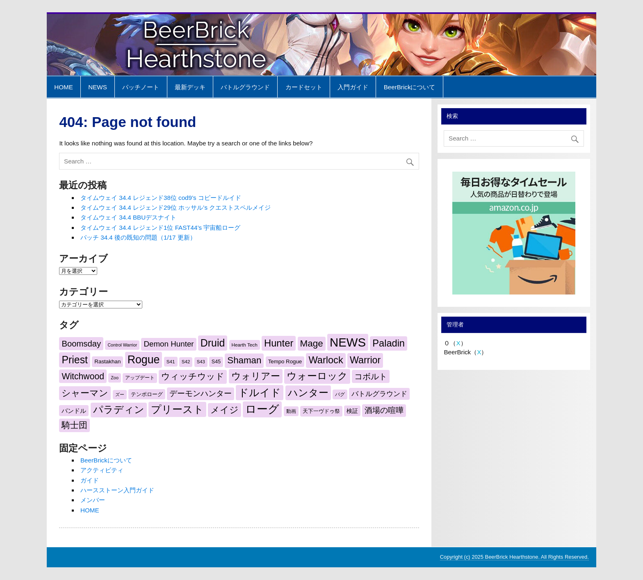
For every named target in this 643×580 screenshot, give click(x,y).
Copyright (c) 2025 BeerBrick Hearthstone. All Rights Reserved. (514, 557)
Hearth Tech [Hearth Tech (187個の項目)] (245, 344)
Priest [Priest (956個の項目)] (75, 359)
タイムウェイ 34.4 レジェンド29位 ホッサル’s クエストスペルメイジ (175, 207)
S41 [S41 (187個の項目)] (170, 361)
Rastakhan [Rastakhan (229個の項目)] (107, 361)
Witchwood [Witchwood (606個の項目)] (83, 376)
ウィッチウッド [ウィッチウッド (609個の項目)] (192, 376)
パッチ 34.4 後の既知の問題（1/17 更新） (138, 237)
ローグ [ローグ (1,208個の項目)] (262, 409)
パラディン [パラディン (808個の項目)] (118, 409)
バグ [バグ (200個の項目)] (340, 394)
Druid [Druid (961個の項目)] (213, 343)
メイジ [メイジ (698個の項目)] (224, 410)
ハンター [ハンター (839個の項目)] (308, 392)
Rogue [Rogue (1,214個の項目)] (144, 359)
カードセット (303, 87)
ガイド (89, 480)
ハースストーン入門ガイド (117, 490)
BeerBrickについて (410, 87)
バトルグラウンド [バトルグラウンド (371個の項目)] (379, 394)
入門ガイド (352, 87)
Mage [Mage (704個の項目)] (311, 343)
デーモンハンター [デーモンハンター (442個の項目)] (200, 393)
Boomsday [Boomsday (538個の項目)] (81, 343)
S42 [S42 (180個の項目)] (186, 361)
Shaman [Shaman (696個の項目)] (244, 360)
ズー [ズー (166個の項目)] (119, 394)
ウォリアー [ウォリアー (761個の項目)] (255, 376)
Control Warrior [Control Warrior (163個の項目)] (122, 344)
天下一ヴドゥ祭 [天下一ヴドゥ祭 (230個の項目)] (321, 411)
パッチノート (140, 87)
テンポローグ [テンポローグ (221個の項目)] (147, 394)
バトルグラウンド (245, 87)
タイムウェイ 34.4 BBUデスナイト (128, 217)
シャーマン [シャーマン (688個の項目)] (85, 393)
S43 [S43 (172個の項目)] (201, 361)
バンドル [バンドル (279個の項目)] (74, 410)
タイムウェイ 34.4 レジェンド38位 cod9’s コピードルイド (160, 197)
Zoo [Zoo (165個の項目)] (115, 377)
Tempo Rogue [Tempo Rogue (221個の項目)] (285, 361)
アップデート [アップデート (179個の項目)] (140, 377)
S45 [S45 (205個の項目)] (216, 362)
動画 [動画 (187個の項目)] (291, 411)
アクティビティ (101, 470)
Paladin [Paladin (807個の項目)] (388, 343)
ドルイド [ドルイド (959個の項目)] (259, 392)
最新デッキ (190, 87)
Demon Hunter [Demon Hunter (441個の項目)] (169, 344)
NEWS (97, 87)
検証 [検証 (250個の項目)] (352, 411)
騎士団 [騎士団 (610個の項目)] (74, 425)
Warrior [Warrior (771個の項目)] (365, 360)
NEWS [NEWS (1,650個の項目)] (348, 342)
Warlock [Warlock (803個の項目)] (325, 360)
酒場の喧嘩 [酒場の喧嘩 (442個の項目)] (384, 410)
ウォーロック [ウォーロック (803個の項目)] (317, 376)
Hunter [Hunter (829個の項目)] (278, 343)
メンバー (92, 499)
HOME (63, 87)
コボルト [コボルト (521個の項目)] (370, 376)
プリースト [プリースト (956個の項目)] (177, 409)
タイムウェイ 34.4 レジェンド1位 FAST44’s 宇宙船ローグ (160, 227)
